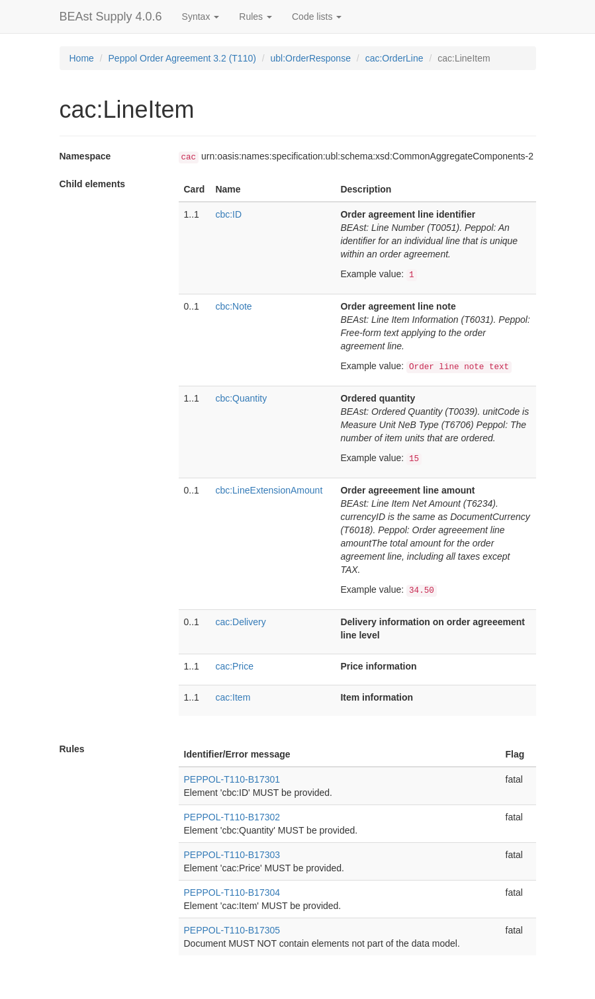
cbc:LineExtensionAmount (268, 490)
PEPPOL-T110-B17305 (232, 930)
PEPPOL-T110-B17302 (232, 817)
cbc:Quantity (241, 398)
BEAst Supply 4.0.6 (111, 16)
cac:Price (234, 666)
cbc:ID (228, 214)
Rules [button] (255, 16)
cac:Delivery (240, 622)
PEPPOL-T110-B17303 (232, 854)
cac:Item (232, 697)
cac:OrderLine (394, 58)
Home (81, 58)
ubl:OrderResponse (311, 58)
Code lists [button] (317, 16)
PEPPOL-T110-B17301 (232, 779)
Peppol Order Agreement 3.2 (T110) (182, 58)
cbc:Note (233, 306)
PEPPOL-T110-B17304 (232, 892)
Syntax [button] (201, 16)
